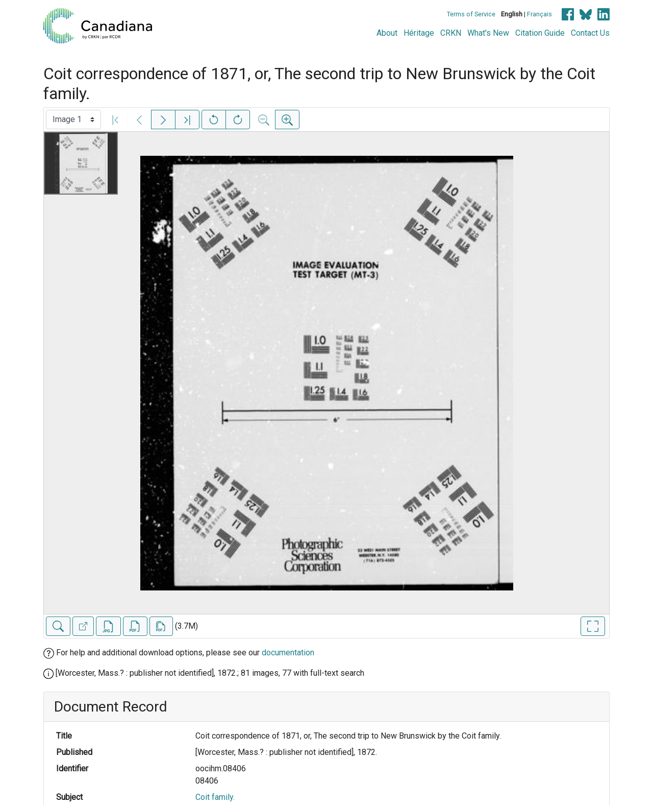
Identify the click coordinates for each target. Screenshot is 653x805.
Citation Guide (540, 33)
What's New (488, 33)
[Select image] (73, 119)
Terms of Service (471, 14)
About (386, 33)
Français (539, 14)
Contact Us (590, 33)
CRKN (450, 33)
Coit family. (215, 797)
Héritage (419, 33)
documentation (288, 652)
